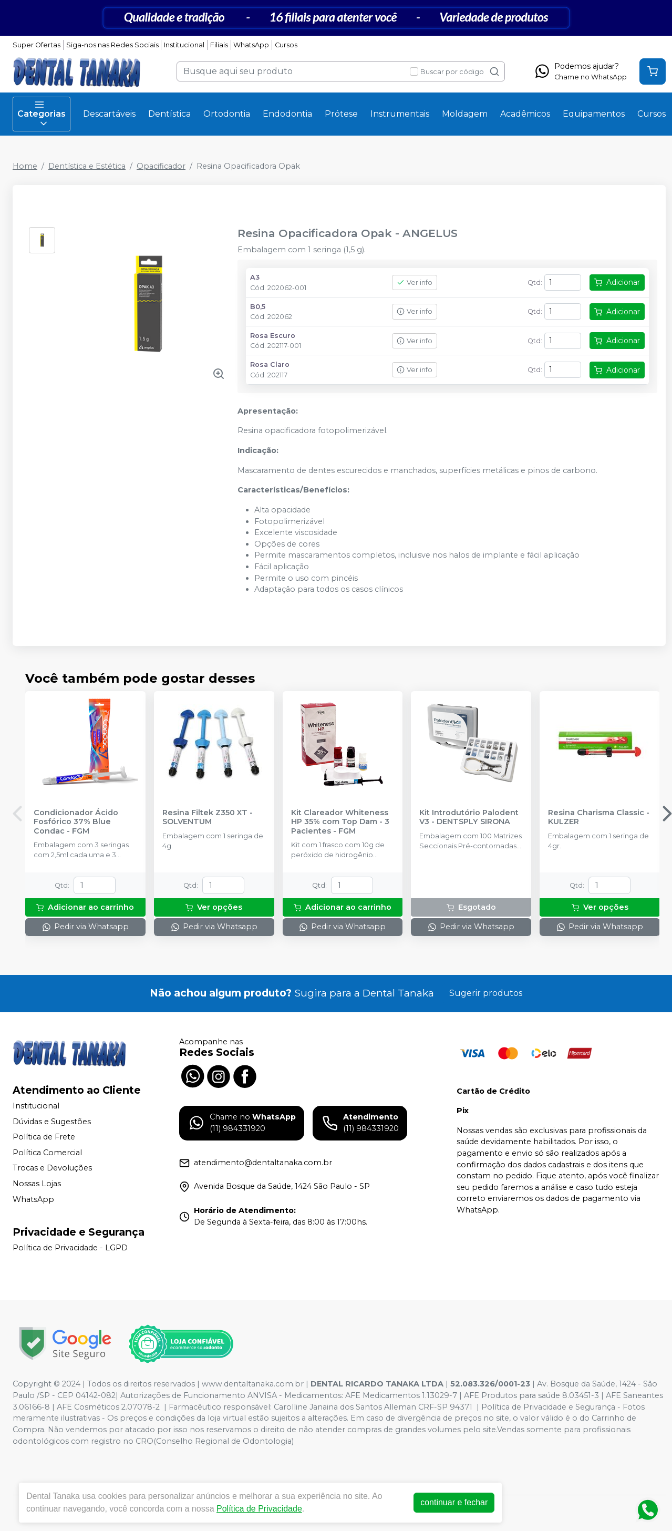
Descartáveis (109, 114)
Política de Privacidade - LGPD (70, 1248)
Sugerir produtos (485, 993)
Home (25, 166)
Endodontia (287, 114)
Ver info (414, 282)
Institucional (184, 45)
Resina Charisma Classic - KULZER (598, 817)
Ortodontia (226, 114)
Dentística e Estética (87, 166)
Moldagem (465, 114)
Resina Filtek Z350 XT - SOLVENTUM (207, 817)
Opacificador (161, 166)
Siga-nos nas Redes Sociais (112, 45)
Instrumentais (399, 114)
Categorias (41, 114)
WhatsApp (251, 45)
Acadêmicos (525, 114)
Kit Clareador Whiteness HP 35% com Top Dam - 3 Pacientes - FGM (340, 822)
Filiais (219, 45)
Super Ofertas (36, 45)
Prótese (341, 114)
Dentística (169, 114)
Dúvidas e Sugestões (52, 1121)
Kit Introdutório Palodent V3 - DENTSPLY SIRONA (469, 817)
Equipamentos (594, 114)
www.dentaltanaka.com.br (253, 1384)
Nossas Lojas (37, 1183)
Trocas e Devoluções (52, 1168)
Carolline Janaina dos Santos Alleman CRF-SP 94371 (373, 1407)
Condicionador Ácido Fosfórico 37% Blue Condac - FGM (76, 822)
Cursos (286, 45)
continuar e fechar (454, 1502)
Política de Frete (44, 1137)
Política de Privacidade (259, 1508)
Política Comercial (47, 1152)
